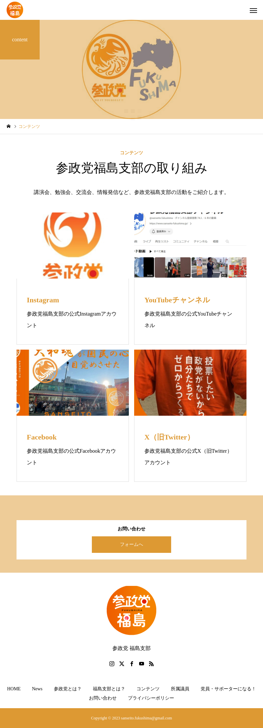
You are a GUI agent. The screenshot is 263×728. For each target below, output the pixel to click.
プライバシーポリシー (151, 698)
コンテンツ (148, 688)
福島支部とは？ (109, 688)
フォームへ (131, 544)
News (37, 688)
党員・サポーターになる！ (228, 688)
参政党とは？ (68, 688)
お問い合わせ (103, 698)
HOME (13, 688)
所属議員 (180, 688)
